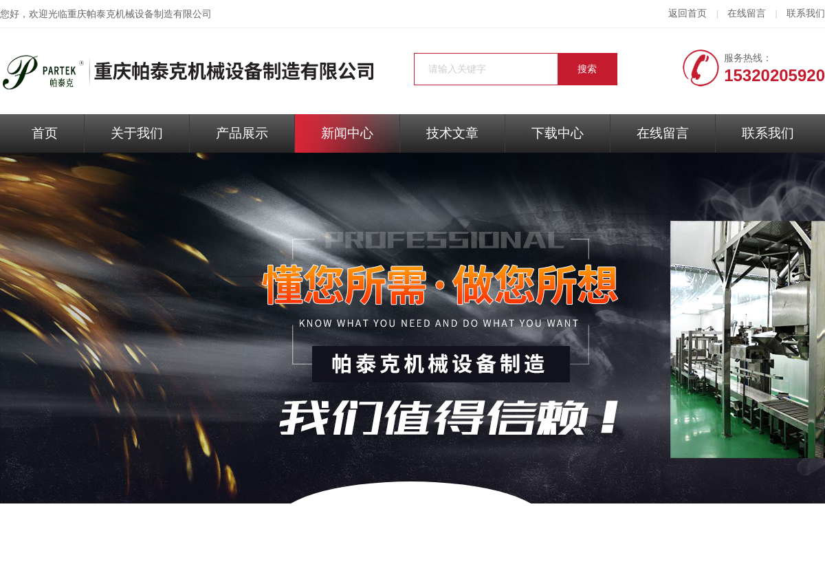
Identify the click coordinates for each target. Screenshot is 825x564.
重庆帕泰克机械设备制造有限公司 (139, 14)
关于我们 (137, 133)
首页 (45, 133)
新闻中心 (347, 133)
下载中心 (557, 133)
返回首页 (687, 13)
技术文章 (452, 133)
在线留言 (746, 13)
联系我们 (805, 13)
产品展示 (242, 133)
